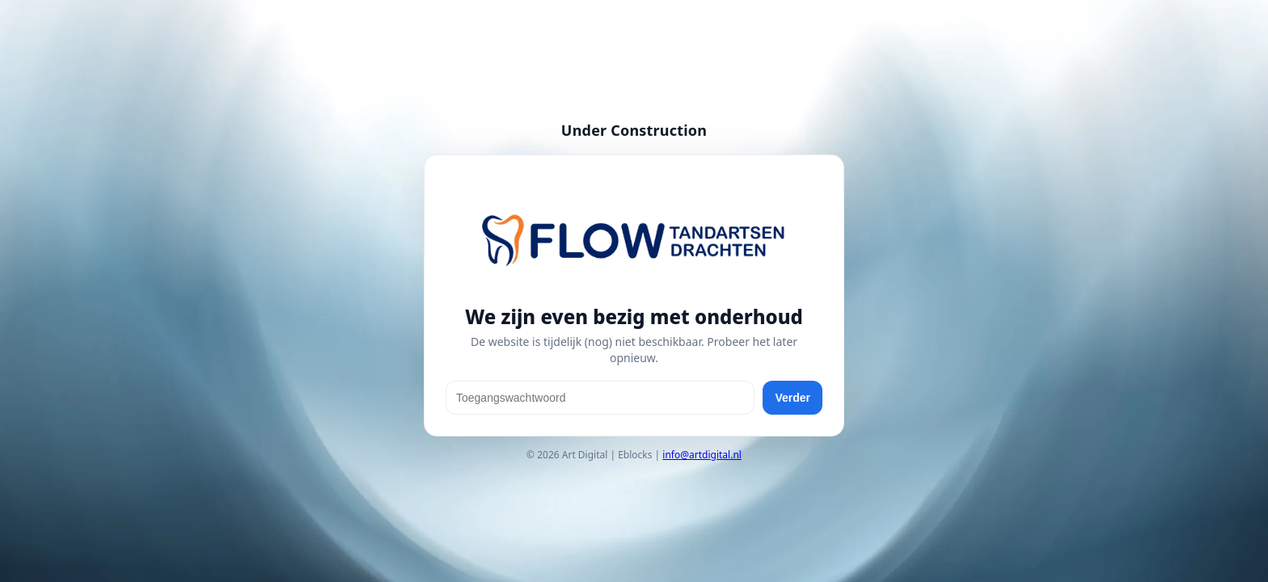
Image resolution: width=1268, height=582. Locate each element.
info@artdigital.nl (702, 455)
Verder (792, 397)
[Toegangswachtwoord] (600, 398)
